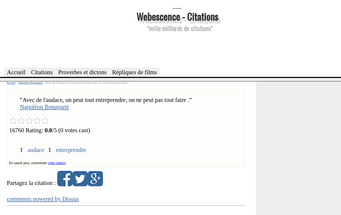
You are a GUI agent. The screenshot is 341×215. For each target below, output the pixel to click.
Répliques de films (134, 72)
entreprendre (71, 150)
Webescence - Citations (177, 16)
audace (36, 150)
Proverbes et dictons (82, 72)
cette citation (57, 163)
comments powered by (43, 199)
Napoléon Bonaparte (44, 107)
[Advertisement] (177, 49)
